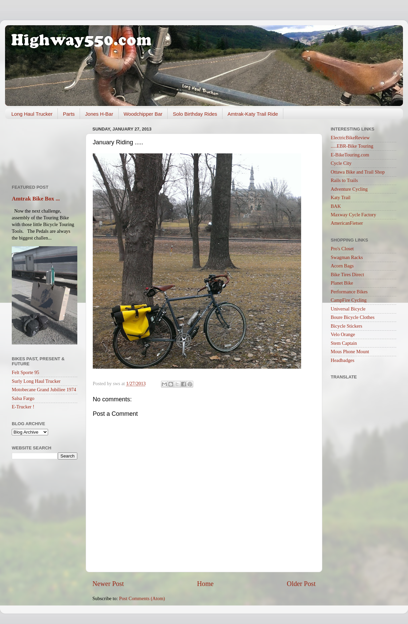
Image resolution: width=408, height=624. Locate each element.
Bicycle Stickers (346, 326)
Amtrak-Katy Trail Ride (253, 114)
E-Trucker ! (23, 406)
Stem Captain (344, 343)
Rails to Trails (344, 180)
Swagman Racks (347, 257)
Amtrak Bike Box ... (36, 198)
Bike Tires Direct (347, 274)
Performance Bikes (349, 291)
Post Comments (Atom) (142, 598)
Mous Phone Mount (350, 351)
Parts (69, 114)
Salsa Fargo (23, 398)
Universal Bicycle (348, 308)
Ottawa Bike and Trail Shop (358, 172)
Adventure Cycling (349, 189)
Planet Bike (342, 283)
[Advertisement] (44, 149)
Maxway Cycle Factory (353, 214)
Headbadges (342, 360)
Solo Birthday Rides (195, 114)
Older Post (301, 583)
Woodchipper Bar (143, 114)
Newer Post (108, 583)
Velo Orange (343, 334)
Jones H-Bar (99, 114)
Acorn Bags (342, 265)
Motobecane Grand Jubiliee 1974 (44, 389)
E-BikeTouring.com (350, 154)
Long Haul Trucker (32, 114)
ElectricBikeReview (350, 137)
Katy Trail (341, 197)
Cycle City (341, 163)
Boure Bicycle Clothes (352, 317)
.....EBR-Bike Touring (352, 146)
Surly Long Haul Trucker (36, 381)
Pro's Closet (342, 248)
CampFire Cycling (349, 300)
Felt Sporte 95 (25, 372)
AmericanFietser (347, 223)
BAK (336, 206)
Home (205, 583)
